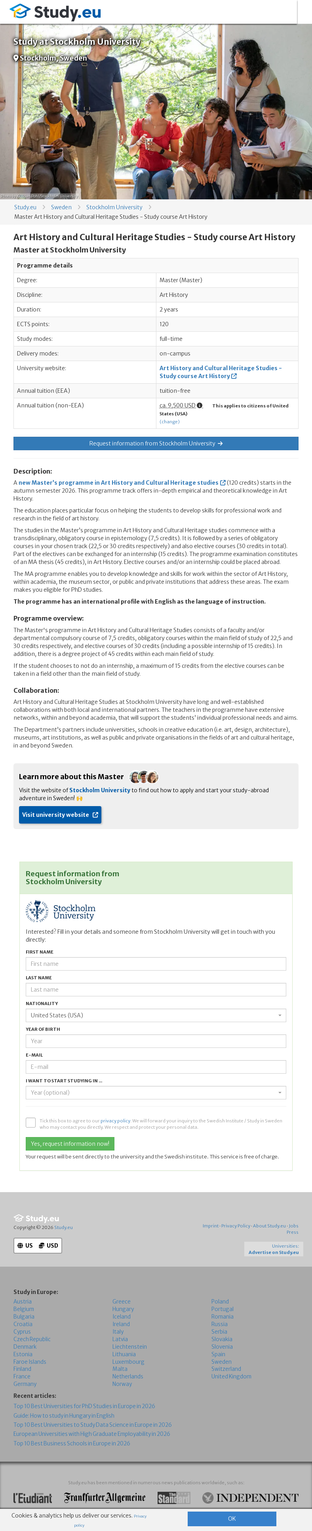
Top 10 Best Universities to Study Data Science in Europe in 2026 (92, 1425)
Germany (24, 1384)
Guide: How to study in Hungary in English (63, 1415)
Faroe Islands (29, 1361)
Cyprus (22, 1331)
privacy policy (115, 1121)
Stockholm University (114, 207)
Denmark (24, 1346)
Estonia (22, 1354)
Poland (220, 1301)
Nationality (42, 1003)
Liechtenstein (129, 1346)
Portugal (222, 1309)
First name (39, 952)
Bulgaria (23, 1316)
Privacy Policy (235, 1226)
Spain (218, 1354)
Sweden (61, 207)
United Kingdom (231, 1376)
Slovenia (222, 1346)
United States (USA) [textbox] (57, 1015)
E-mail (34, 1055)
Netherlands (127, 1376)
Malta (119, 1369)
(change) (170, 421)
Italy (118, 1331)
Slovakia (221, 1339)
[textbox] (153, 1093)
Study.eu (25, 207)
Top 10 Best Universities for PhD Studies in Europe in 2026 (84, 1406)
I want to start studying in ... (64, 1081)
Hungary (123, 1309)
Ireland (121, 1324)
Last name (39, 978)
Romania (222, 1316)
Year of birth (43, 1029)
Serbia (219, 1331)
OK (232, 1518)
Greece (121, 1301)
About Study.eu (269, 1226)
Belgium (23, 1309)
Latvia (120, 1339)
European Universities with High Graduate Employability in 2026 (91, 1434)
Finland (22, 1369)
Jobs (294, 1226)
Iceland (121, 1316)
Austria (22, 1301)
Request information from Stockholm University (156, 443)
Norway (122, 1384)
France (21, 1376)
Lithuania (124, 1354)
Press (293, 1232)
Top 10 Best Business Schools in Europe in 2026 (71, 1443)
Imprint (211, 1226)
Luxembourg (128, 1361)
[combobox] (156, 1015)
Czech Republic (32, 1339)
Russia (219, 1324)
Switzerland (226, 1369)
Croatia (22, 1324)
